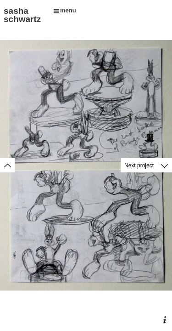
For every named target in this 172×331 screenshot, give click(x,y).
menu (65, 10)
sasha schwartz (22, 15)
